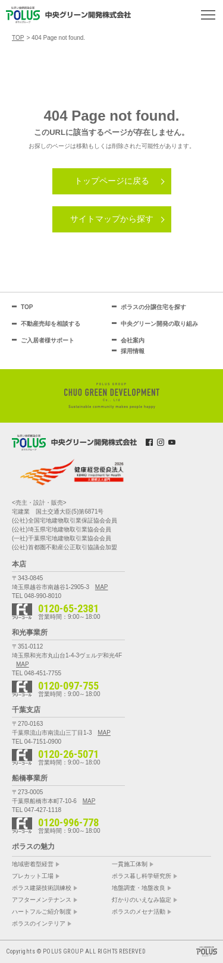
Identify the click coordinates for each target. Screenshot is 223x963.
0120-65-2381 (68, 608)
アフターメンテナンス (41, 900)
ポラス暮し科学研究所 (141, 876)
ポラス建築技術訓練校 (41, 888)
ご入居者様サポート (47, 340)
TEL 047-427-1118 (36, 810)
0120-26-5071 (68, 754)
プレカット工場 (33, 876)
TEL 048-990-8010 (36, 596)
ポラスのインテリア (38, 924)
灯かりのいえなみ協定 (141, 900)
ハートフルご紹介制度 (41, 912)
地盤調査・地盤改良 (138, 888)
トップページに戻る (111, 180)
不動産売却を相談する (50, 323)
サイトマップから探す (111, 219)
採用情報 (133, 351)
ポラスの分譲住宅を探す (153, 307)
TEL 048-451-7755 (36, 673)
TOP (27, 307)
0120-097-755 (68, 686)
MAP (101, 587)
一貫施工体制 (129, 864)
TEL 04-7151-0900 (36, 741)
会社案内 (133, 340)
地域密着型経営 (33, 864)
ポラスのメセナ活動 (138, 912)
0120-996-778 (68, 822)
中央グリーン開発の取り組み (159, 323)
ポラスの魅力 (33, 846)
